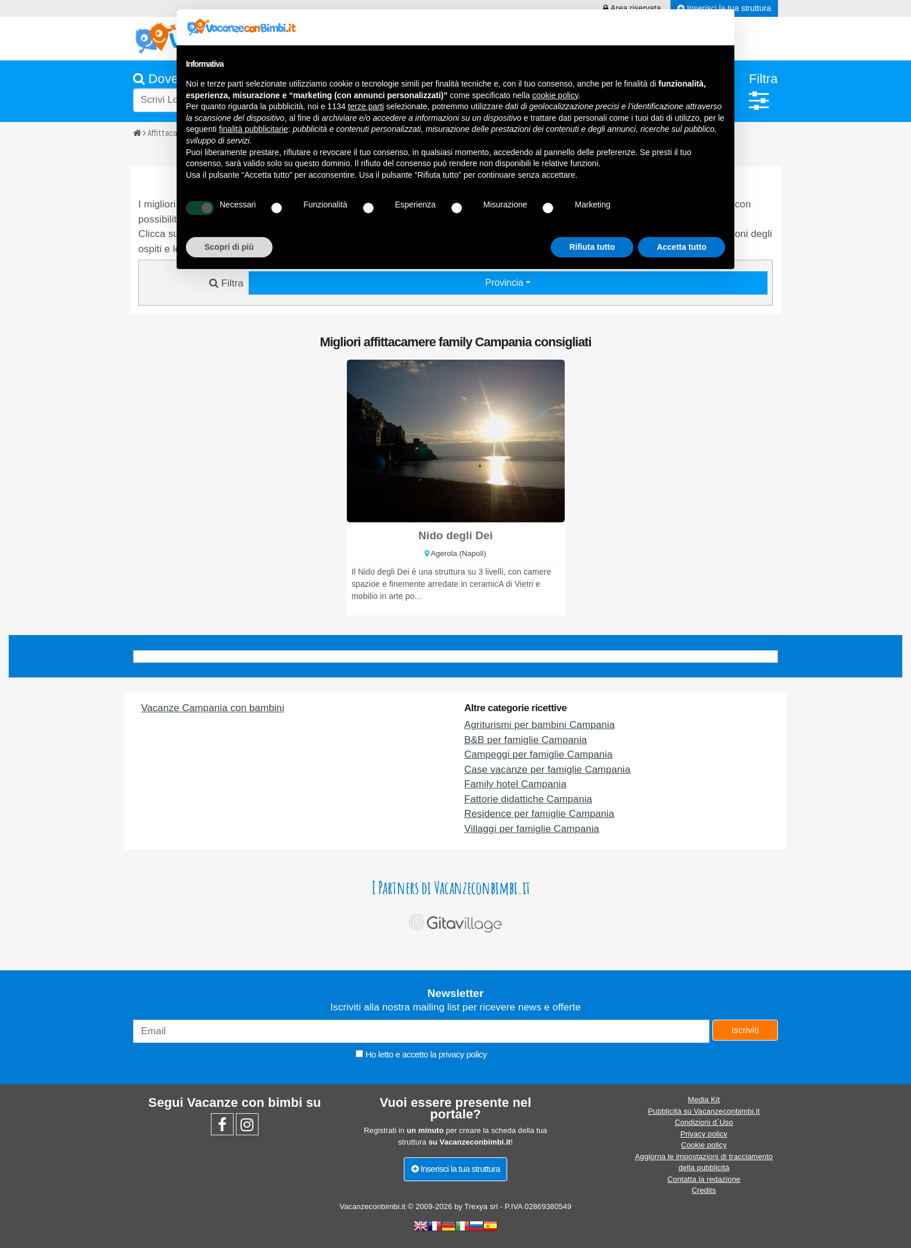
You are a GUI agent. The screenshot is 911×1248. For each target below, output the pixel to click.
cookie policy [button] (555, 95)
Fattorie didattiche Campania (528, 799)
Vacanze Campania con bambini (212, 707)
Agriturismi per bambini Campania (539, 724)
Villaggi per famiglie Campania (531, 828)
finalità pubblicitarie (253, 129)
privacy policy (463, 1054)
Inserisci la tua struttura (455, 1169)
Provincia (505, 283)
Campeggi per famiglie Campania (538, 754)
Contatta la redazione (704, 1179)
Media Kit (704, 1099)
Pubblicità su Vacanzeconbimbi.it (703, 1111)
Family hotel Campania (515, 784)
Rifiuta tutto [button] (592, 247)
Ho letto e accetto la (421, 1054)
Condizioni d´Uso (704, 1122)
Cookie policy (704, 1145)
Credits (704, 1190)
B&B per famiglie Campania (525, 739)
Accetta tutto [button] (681, 247)
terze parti (366, 106)
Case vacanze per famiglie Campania (547, 769)
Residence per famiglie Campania (539, 813)
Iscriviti (745, 1030)
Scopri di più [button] (229, 247)
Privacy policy (703, 1133)
